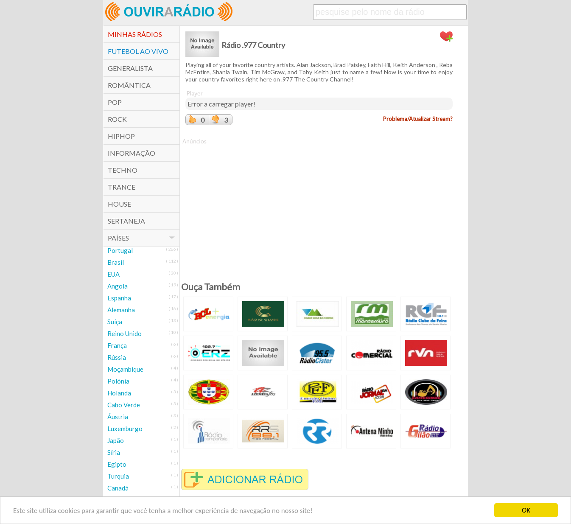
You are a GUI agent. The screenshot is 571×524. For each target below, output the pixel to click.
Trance (121, 187)
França (117, 345)
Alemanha (121, 310)
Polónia (118, 381)
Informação (131, 153)
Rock (117, 119)
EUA (113, 274)
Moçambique (125, 369)
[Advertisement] (319, 205)
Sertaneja (126, 221)
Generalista (130, 68)
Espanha (119, 298)
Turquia (118, 476)
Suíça (114, 321)
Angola (117, 286)
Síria (113, 452)
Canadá (118, 488)
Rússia (116, 357)
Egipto (116, 464)
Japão (115, 440)
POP (115, 102)
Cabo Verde (123, 405)
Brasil (115, 262)
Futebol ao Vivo (138, 51)
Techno (122, 170)
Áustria (117, 416)
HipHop (121, 136)
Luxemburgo (125, 428)
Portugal (120, 250)
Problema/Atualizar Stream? (418, 118)
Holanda (119, 393)
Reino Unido (124, 333)
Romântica (129, 85)
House (119, 204)
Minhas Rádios (135, 34)
